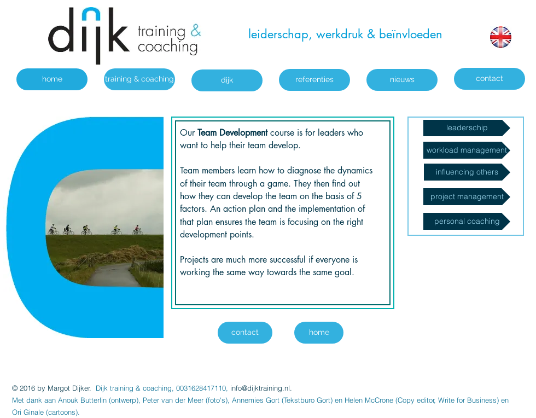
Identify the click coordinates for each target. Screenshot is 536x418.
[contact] (489, 79)
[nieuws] (402, 80)
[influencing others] (467, 172)
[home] (52, 79)
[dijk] (227, 80)
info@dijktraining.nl (260, 388)
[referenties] (314, 80)
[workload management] (466, 150)
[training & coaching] (139, 79)
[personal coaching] (466, 221)
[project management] (466, 196)
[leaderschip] (466, 128)
